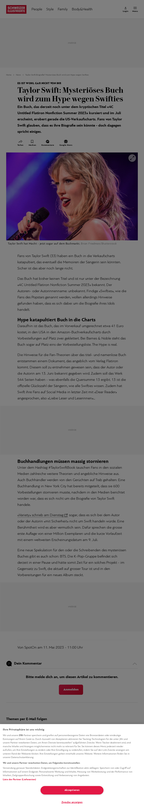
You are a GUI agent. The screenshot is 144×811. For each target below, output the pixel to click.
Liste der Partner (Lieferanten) (19, 779)
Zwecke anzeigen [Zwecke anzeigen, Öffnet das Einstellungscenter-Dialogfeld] (72, 802)
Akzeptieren (72, 790)
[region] (72, 767)
